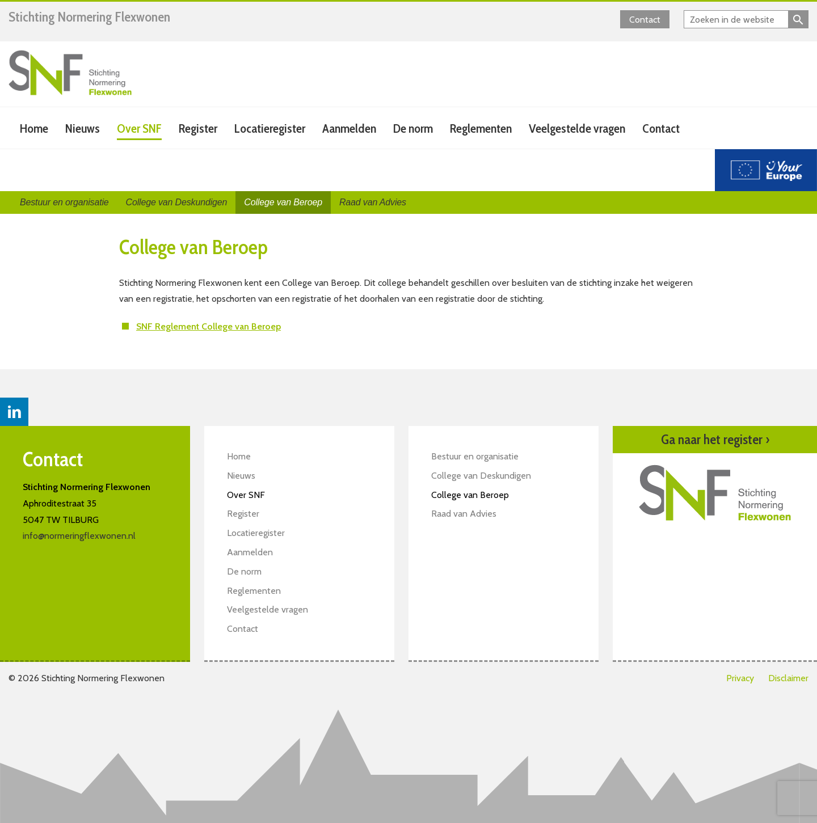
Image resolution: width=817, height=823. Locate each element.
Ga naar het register (715, 439)
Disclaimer (788, 678)
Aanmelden (349, 128)
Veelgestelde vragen (577, 128)
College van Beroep (283, 202)
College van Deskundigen (177, 202)
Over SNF (139, 128)
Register (198, 128)
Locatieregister (269, 128)
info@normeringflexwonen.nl (79, 535)
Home (34, 128)
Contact (644, 19)
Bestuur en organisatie (64, 202)
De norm (413, 128)
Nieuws (82, 128)
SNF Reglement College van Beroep (208, 326)
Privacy (740, 678)
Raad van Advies (372, 202)
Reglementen (481, 128)
